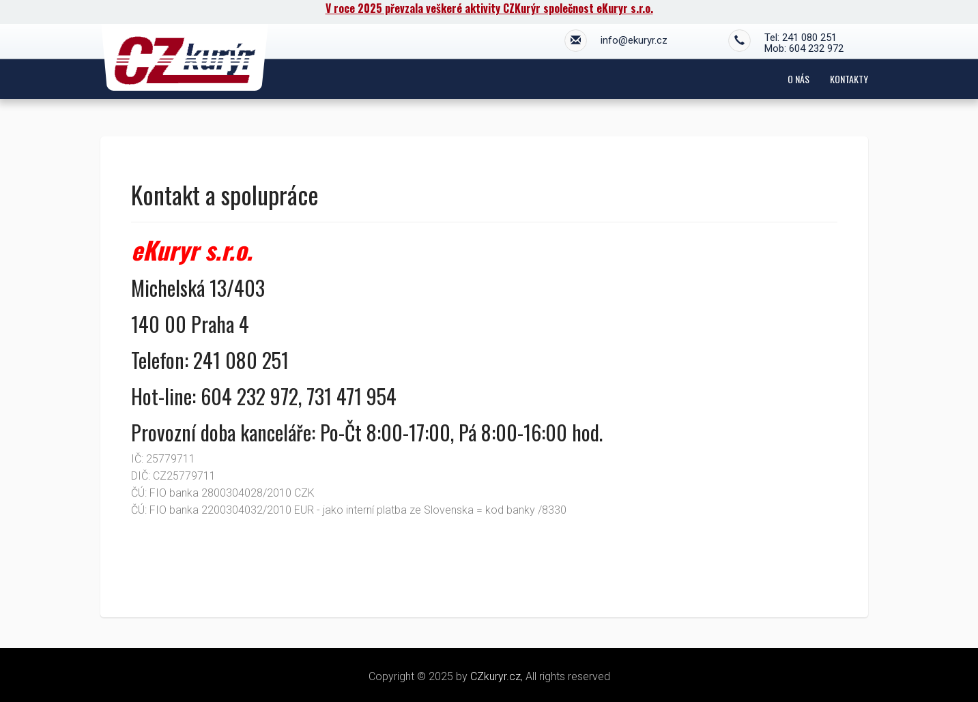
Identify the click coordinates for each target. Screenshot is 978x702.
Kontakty (849, 79)
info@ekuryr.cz (615, 41)
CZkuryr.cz (495, 676)
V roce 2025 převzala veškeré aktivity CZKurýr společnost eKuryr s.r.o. (489, 8)
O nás (798, 79)
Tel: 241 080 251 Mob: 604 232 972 (786, 43)
